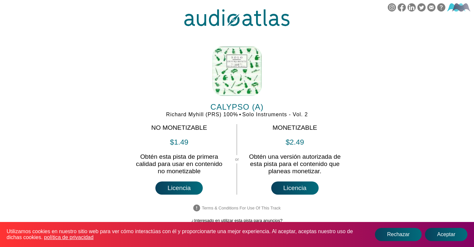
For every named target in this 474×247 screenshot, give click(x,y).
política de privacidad (68, 237)
